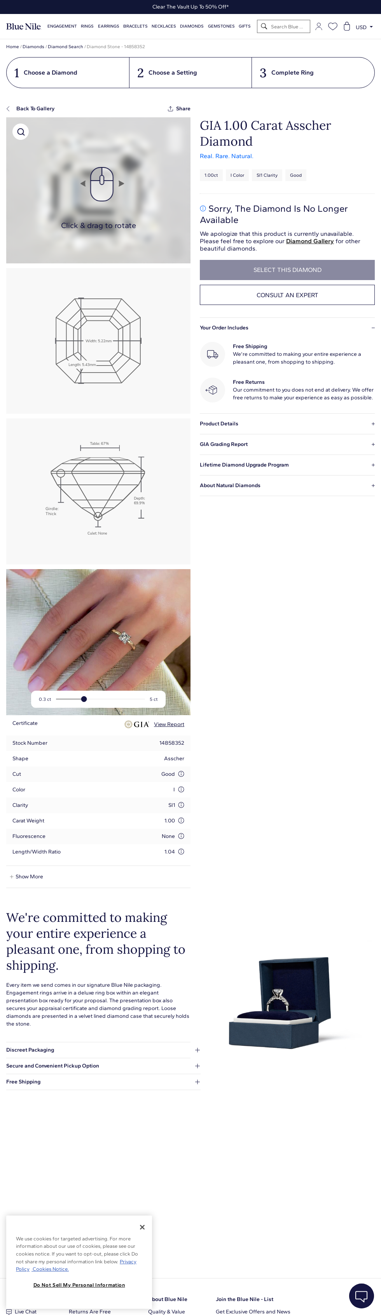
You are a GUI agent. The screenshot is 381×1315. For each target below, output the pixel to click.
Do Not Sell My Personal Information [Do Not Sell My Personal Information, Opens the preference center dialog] (79, 1285)
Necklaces (164, 26)
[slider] (84, 699)
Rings (87, 26)
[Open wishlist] (332, 26)
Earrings (108, 26)
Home (12, 46)
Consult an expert (287, 295)
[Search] (264, 26)
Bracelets (135, 26)
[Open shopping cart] (346, 26)
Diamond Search (65, 46)
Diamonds (192, 26)
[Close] (142, 1227)
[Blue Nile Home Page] (23, 26)
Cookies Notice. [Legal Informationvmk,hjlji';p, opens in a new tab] (50, 1269)
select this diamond (287, 269)
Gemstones (221, 26)
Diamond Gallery (310, 241)
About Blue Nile (167, 1299)
